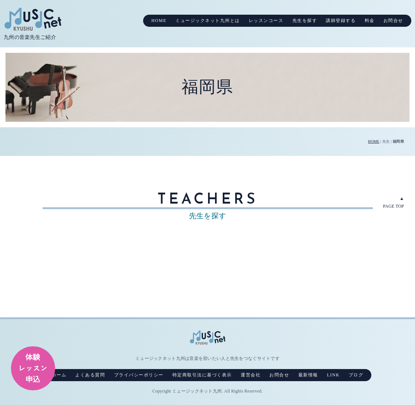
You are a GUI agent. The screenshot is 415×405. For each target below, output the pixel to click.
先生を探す (304, 20)
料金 (370, 20)
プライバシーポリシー (139, 374)
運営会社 (251, 374)
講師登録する (341, 20)
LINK (333, 374)
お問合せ (393, 20)
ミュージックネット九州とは (207, 20)
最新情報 (308, 374)
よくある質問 (90, 374)
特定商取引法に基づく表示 (202, 374)
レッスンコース (266, 20)
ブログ (356, 374)
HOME (158, 20)
